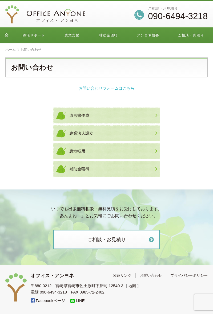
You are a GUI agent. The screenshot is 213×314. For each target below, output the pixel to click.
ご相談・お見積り (121, 240)
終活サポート (34, 35)
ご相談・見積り (191, 35)
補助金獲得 (108, 35)
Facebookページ (48, 300)
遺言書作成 (113, 115)
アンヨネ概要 (148, 35)
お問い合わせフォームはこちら (107, 88)
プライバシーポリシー (189, 275)
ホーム (12, 50)
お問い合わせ (151, 275)
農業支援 (72, 35)
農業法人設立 (113, 133)
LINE (77, 300)
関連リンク (122, 275)
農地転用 (113, 151)
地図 (133, 285)
